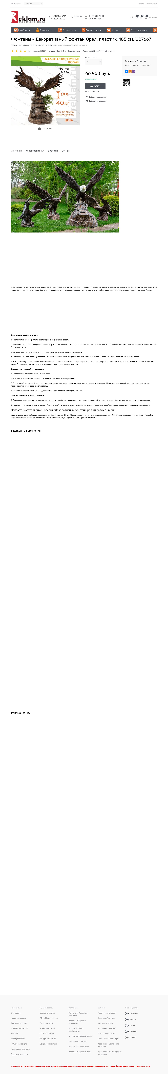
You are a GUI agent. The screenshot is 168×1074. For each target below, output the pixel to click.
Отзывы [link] (66, 151)
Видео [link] (53, 151)
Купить (97, 86)
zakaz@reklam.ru (59, 19)
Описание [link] (16, 151)
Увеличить (49, 128)
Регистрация (151, 4)
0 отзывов (51, 51)
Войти (141, 4)
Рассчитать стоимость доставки (137, 65)
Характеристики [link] (35, 151)
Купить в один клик (92, 91)
